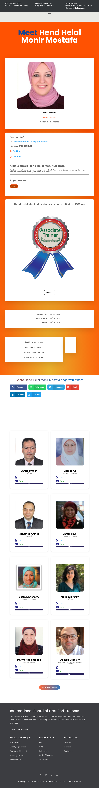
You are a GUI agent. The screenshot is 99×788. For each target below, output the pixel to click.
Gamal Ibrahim (29, 470)
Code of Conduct (46, 755)
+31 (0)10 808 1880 (13, 3)
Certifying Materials (19, 751)
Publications (44, 751)
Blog (41, 746)
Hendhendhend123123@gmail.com (30, 142)
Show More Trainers (49, 687)
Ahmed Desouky (70, 660)
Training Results (17, 755)
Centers (67, 747)
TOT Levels (15, 742)
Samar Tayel (70, 534)
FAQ (41, 742)
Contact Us (43, 759)
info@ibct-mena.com (43, 3)
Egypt (29, 483)
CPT (20, 477)
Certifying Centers (18, 747)
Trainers (67, 742)
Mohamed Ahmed (29, 534)
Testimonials (15, 759)
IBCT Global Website (72, 781)
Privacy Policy (55, 781)
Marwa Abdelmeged (29, 660)
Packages (68, 751)
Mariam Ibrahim (70, 597)
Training (14, 186)
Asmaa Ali (70, 470)
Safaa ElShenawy (29, 597)
